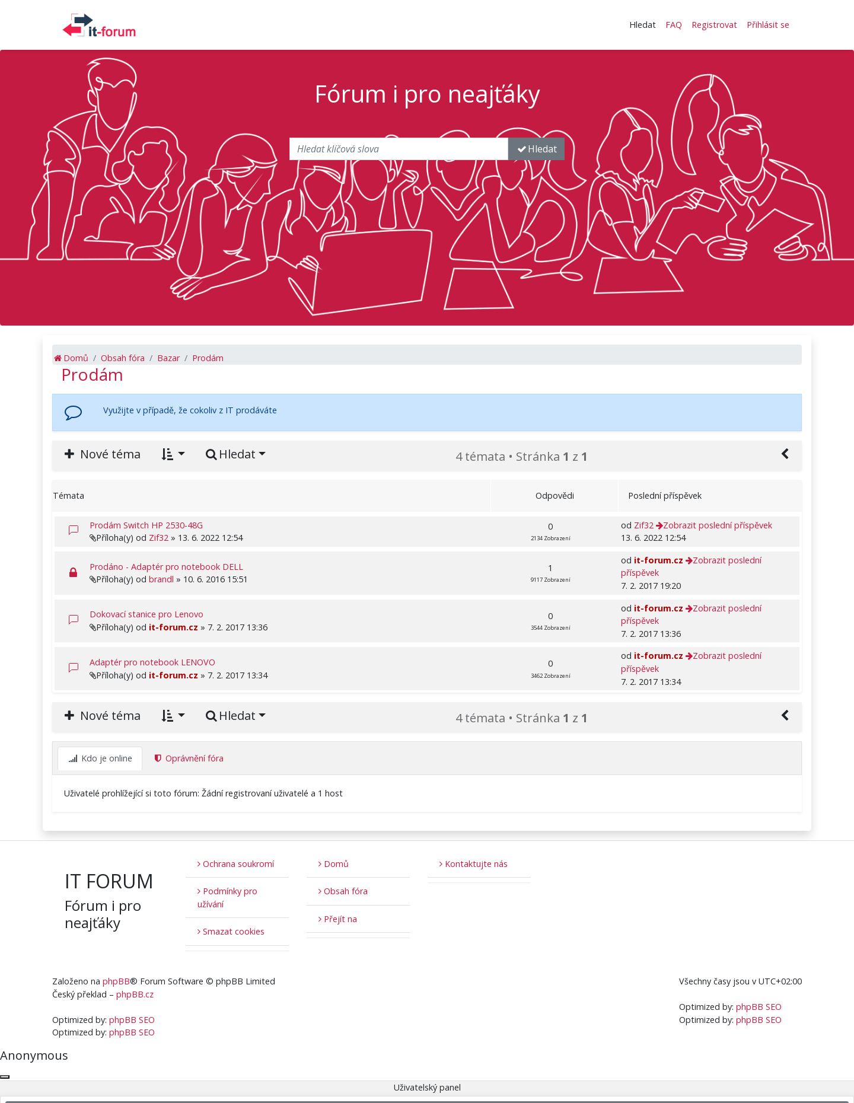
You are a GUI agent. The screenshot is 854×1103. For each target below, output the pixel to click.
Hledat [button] (642, 24)
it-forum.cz (658, 560)
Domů (333, 863)
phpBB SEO (132, 1019)
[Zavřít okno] (4, 1077)
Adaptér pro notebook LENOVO (152, 662)
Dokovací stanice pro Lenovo (146, 614)
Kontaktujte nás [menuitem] (473, 863)
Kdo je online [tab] (100, 758)
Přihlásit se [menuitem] (768, 24)
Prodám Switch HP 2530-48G (146, 525)
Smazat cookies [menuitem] (231, 931)
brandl (161, 579)
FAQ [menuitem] (673, 24)
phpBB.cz (135, 994)
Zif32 (158, 537)
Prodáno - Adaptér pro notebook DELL (166, 566)
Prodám (92, 374)
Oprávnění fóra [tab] (188, 758)
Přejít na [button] (337, 919)
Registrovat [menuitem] (714, 24)
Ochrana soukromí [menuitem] (235, 863)
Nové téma (101, 454)
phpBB (116, 981)
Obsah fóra (343, 891)
